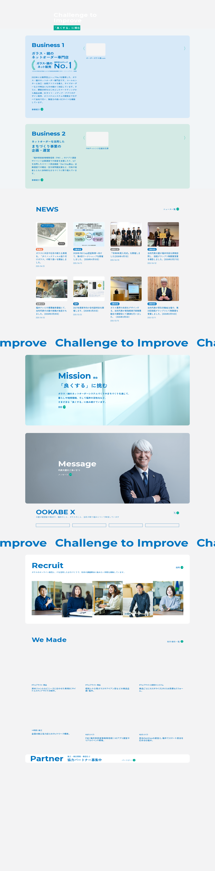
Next (183, 151)
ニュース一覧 (171, 303)
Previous (85, 151)
